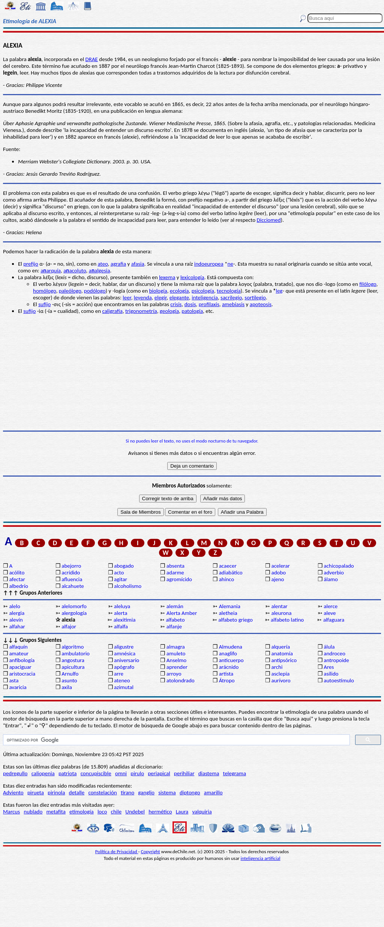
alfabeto (175, 619)
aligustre (124, 646)
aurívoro (280, 680)
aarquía (50, 270)
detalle (77, 792)
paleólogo (70, 290)
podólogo (95, 290)
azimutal (124, 687)
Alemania (229, 606)
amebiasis (233, 304)
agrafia (118, 263)
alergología (74, 613)
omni (121, 773)
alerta (120, 613)
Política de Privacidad (116, 851)
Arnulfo (70, 673)
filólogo (367, 284)
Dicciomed (269, 220)
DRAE (92, 59)
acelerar (280, 565)
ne (230, 263)
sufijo (44, 304)
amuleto (176, 653)
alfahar (17, 626)
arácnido (229, 667)
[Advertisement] (192, 372)
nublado (33, 811)
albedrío (18, 586)
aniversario (126, 660)
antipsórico (284, 660)
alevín (15, 619)
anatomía (282, 653)
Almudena (230, 646)
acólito (16, 572)
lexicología (192, 277)
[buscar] (176, 740)
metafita (56, 811)
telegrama (234, 773)
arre (118, 673)
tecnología (229, 290)
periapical (159, 773)
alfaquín (18, 646)
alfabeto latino (287, 619)
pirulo (137, 773)
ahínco (226, 579)
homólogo (44, 290)
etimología (81, 811)
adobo (278, 572)
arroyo (174, 673)
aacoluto (74, 270)
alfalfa (121, 626)
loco (102, 811)
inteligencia (205, 297)
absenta (175, 565)
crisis (176, 304)
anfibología (21, 660)
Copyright (150, 851)
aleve (330, 613)
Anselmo (176, 660)
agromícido (179, 579)
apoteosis (261, 304)
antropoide (336, 660)
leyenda (143, 297)
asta (13, 680)
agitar (120, 579)
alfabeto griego (235, 619)
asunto (69, 680)
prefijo (30, 263)
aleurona (281, 613)
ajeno (277, 579)
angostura (73, 660)
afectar (17, 579)
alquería (280, 646)
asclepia (280, 673)
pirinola (56, 792)
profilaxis (209, 304)
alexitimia (125, 619)
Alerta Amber (181, 613)
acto (119, 572)
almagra (175, 646)
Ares (329, 667)
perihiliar (184, 773)
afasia (137, 263)
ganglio (146, 792)
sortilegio (255, 297)
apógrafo (124, 667)
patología (192, 311)
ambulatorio (76, 653)
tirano (127, 792)
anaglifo (228, 653)
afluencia (72, 579)
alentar (279, 606)
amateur (18, 653)
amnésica (124, 653)
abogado (124, 565)
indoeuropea (209, 263)
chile (116, 811)
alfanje (174, 626)
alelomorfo (74, 606)
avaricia (17, 687)
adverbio (334, 572)
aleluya (122, 606)
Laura (182, 811)
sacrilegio (231, 297)
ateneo (122, 680)
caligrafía (112, 311)
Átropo (227, 680)
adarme (175, 572)
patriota (67, 773)
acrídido (71, 572)
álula (329, 646)
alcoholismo (127, 586)
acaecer (228, 565)
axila (67, 687)
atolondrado (180, 680)
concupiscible (96, 773)
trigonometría (141, 311)
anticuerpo (231, 660)
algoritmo (73, 646)
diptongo (190, 792)
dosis (190, 304)
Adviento (13, 792)
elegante (179, 297)
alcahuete (73, 586)
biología (158, 290)
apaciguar (20, 667)
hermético (160, 811)
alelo (14, 606)
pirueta (35, 792)
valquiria (202, 811)
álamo (331, 579)
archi (276, 667)
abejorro (71, 565)
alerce (331, 606)
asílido (331, 673)
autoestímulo (339, 680)
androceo (334, 653)
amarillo (213, 792)
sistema (167, 792)
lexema (167, 277)
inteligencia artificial (260, 858)
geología (169, 311)
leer (127, 297)
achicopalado (339, 565)
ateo (103, 263)
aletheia (228, 613)
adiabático (231, 572)
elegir (160, 297)
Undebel (135, 811)
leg (279, 290)
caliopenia (43, 773)
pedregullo (15, 773)
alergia (16, 613)
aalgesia (99, 270)
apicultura (73, 667)
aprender (177, 667)
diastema (208, 773)
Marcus (11, 811)
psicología (203, 290)
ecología (179, 290)
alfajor (69, 626)
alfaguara (333, 619)
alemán (174, 606)
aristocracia (22, 673)
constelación (102, 792)
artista (226, 673)
